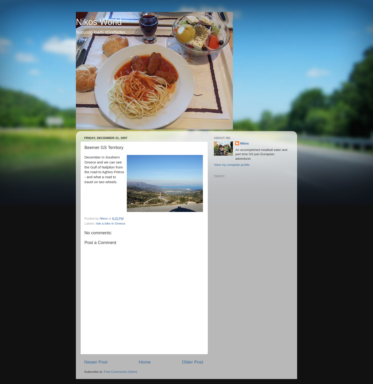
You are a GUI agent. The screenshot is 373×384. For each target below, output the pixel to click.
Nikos (244, 143)
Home (145, 362)
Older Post (192, 362)
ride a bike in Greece (110, 223)
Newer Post (96, 362)
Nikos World (99, 22)
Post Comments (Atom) (120, 372)
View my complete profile (232, 165)
